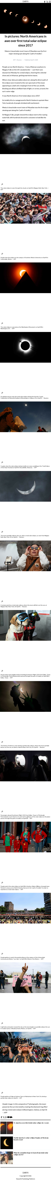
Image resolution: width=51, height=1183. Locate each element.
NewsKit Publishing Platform (25, 1179)
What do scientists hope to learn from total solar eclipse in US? (31, 1154)
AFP (14, 60)
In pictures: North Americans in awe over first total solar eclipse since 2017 (25, 40)
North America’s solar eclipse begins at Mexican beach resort (31, 1139)
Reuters (19, 60)
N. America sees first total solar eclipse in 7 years (31, 1123)
